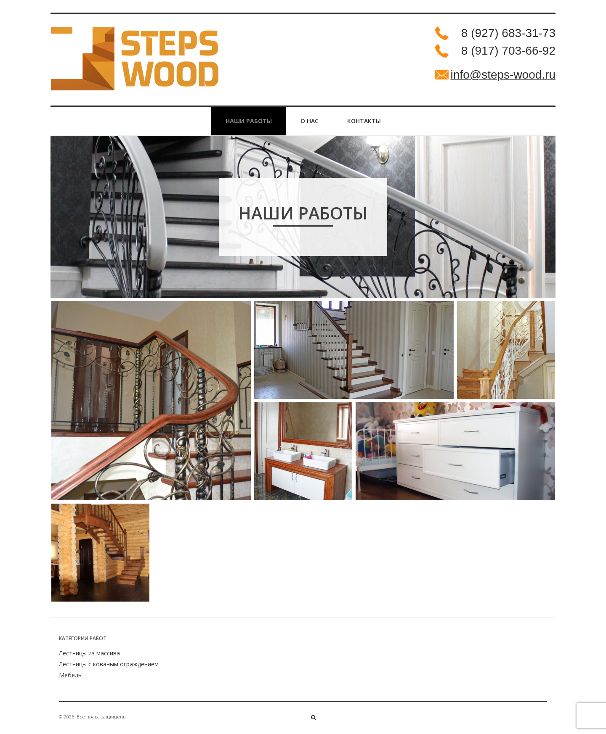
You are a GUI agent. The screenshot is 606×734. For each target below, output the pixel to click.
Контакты (364, 121)
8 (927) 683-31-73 (508, 33)
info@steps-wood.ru (503, 74)
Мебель (70, 675)
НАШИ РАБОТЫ (249, 121)
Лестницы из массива (89, 653)
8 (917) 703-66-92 (508, 50)
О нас (309, 121)
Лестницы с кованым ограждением (109, 664)
